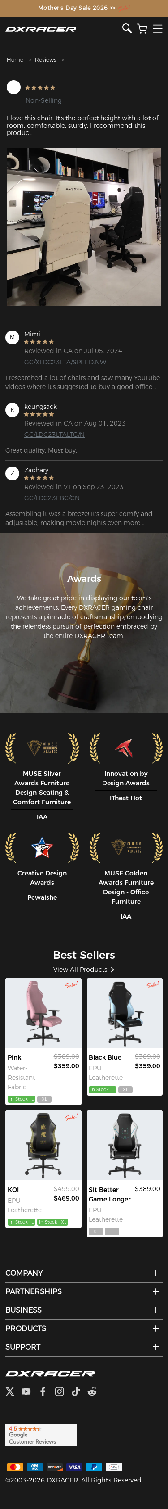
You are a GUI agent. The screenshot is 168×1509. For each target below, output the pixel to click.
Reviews (45, 59)
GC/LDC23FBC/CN (52, 498)
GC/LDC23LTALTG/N (54, 434)
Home (15, 59)
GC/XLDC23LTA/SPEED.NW (59, 362)
